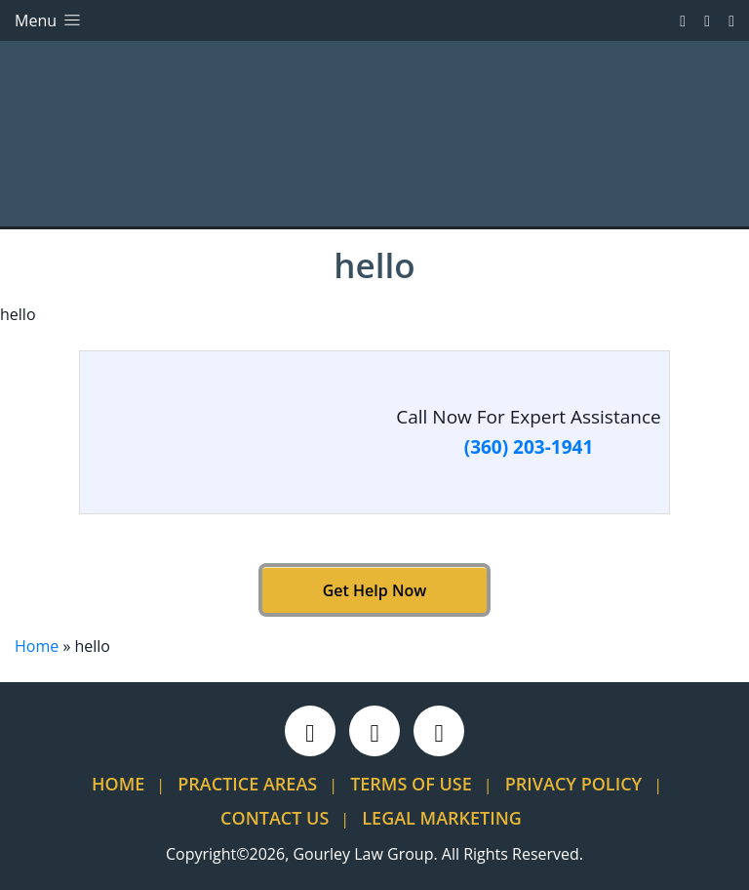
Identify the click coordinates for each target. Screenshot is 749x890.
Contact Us (274, 817)
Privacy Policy (573, 783)
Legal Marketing (442, 817)
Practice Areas (247, 783)
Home (37, 646)
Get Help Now (374, 590)
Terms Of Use (411, 783)
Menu (49, 20)
